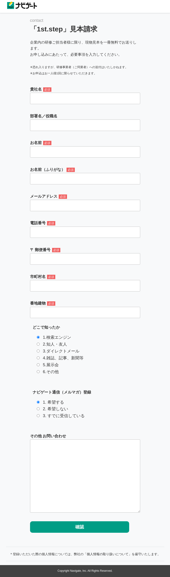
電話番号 (85, 229)
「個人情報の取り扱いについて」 (108, 554)
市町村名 (85, 283)
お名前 (85, 149)
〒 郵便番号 (85, 256)
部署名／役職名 (85, 122)
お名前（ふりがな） (85, 175)
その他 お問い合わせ (85, 473)
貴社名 (85, 95)
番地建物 (85, 309)
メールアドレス (85, 202)
